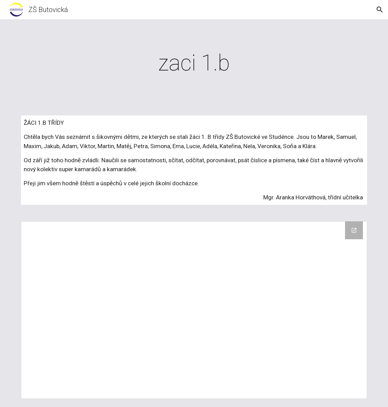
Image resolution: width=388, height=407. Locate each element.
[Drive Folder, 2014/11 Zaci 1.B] (194, 310)
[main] (194, 63)
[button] (380, 9)
